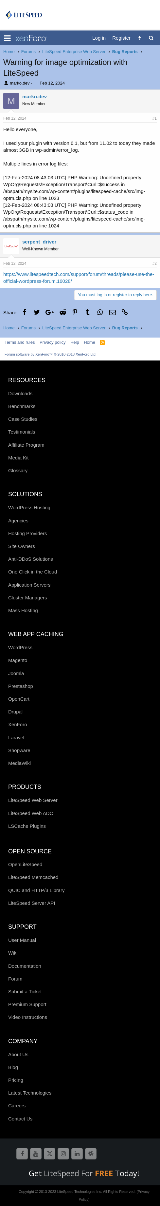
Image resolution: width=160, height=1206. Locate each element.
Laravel (16, 737)
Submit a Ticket (25, 991)
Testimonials (21, 432)
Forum (15, 979)
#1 (154, 118)
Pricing (15, 1080)
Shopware (19, 750)
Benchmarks (21, 406)
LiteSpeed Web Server (33, 800)
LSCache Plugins (27, 826)
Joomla (16, 673)
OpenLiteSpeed (25, 864)
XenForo (17, 724)
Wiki (12, 953)
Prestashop (20, 686)
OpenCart (18, 699)
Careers (17, 1105)
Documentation (24, 966)
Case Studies (22, 419)
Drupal (15, 711)
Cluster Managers (27, 597)
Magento (17, 660)
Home (89, 342)
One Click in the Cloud (32, 571)
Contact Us (20, 1118)
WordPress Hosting (29, 507)
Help (74, 342)
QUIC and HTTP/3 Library (36, 890)
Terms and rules (20, 342)
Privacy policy (52, 342)
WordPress (20, 647)
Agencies (18, 520)
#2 (154, 263)
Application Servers (29, 585)
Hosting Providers (27, 533)
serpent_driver (39, 241)
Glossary (17, 470)
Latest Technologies (29, 1093)
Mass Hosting (23, 610)
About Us (18, 1054)
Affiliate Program (26, 445)
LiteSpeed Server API (31, 903)
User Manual (22, 940)
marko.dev (20, 83)
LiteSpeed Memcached (33, 877)
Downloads (20, 393)
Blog (13, 1067)
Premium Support (27, 1004)
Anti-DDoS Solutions (30, 559)
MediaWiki (19, 763)
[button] (7, 38)
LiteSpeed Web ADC (30, 813)
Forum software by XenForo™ (51, 354)
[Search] (151, 38)
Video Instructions (27, 1017)
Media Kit (18, 457)
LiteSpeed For (79, 1173)
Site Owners (21, 546)
